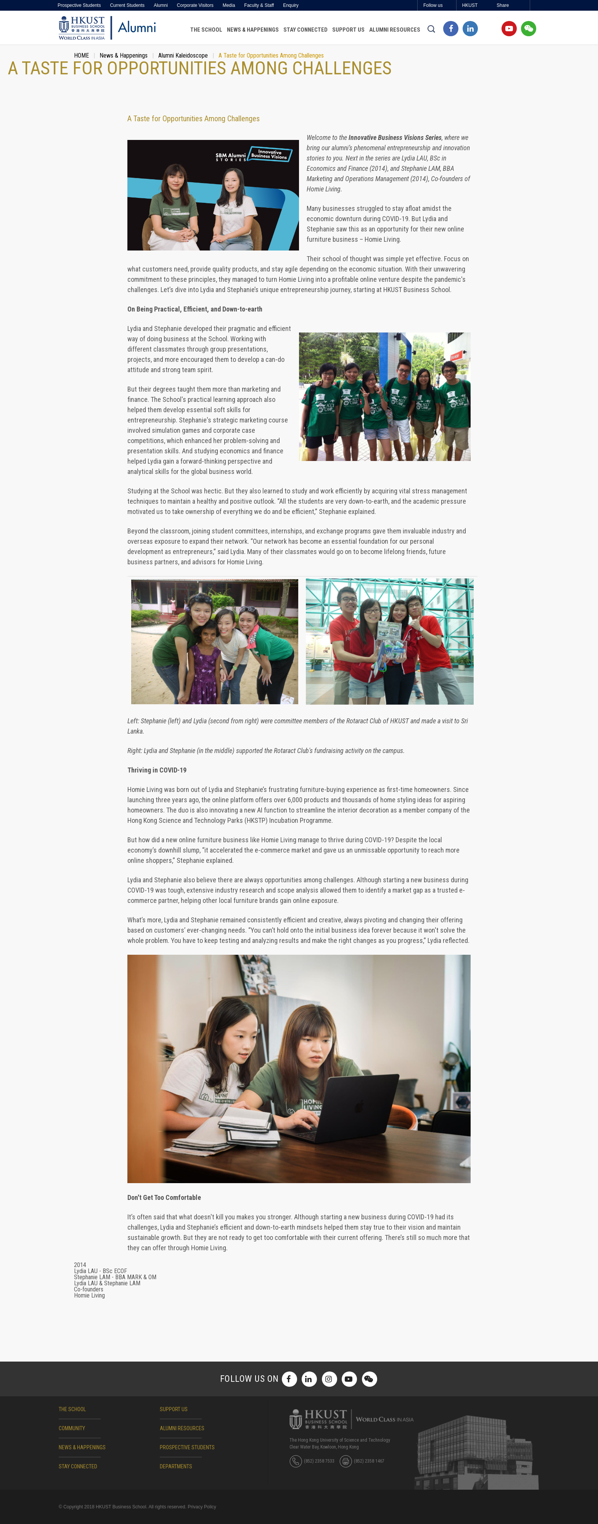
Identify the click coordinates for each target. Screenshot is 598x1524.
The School (206, 29)
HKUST (470, 5)
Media (229, 5)
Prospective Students (79, 5)
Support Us (348, 29)
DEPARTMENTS (176, 1466)
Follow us (433, 5)
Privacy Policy (202, 1507)
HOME (81, 55)
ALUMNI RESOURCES (182, 1428)
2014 (80, 1265)
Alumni (161, 5)
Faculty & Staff (259, 5)
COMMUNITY (72, 1428)
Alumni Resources (394, 29)
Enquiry (291, 5)
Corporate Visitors (195, 5)
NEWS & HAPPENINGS (82, 1447)
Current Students (127, 5)
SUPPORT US (174, 1409)
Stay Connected (305, 29)
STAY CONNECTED (78, 1466)
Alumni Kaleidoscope (183, 55)
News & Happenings (253, 29)
